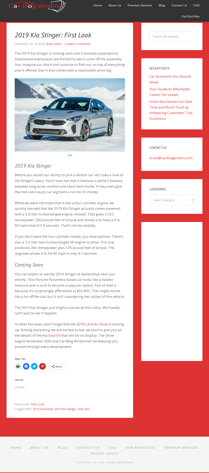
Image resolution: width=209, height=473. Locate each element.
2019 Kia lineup (43, 409)
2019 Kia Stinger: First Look (56, 34)
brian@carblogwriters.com (171, 158)
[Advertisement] (171, 291)
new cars (83, 409)
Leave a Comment (78, 44)
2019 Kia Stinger (65, 409)
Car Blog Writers (37, 6)
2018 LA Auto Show (92, 324)
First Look (37, 404)
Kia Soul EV (51, 335)
